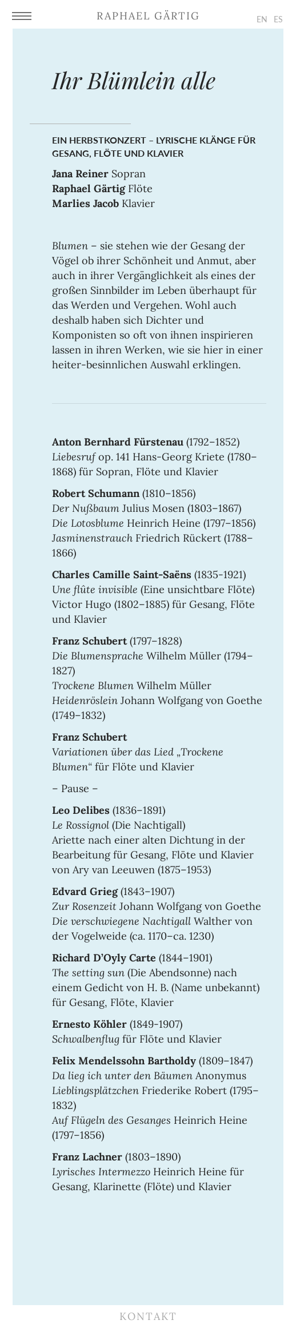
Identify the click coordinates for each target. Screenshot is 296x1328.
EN (262, 19)
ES (278, 19)
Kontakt (148, 1316)
